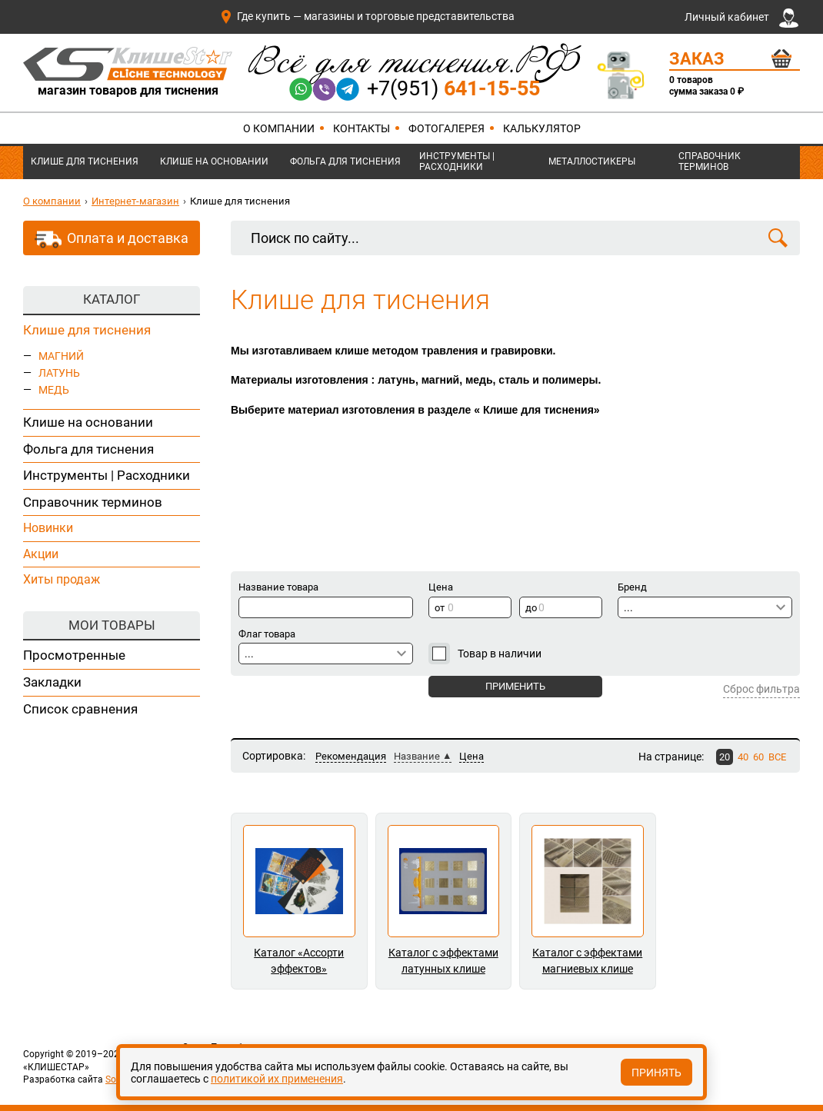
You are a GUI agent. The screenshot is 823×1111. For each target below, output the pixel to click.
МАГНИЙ (61, 356)
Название (417, 756)
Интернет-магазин (135, 201)
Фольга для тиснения (345, 161)
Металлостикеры (591, 161)
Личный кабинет (741, 18)
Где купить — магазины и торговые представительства (367, 16)
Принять (656, 1072)
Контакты (361, 128)
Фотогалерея (446, 128)
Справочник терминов (709, 161)
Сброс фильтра (761, 689)
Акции (40, 554)
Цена (471, 756)
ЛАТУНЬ (59, 373)
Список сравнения (80, 709)
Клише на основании (214, 161)
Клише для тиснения (84, 161)
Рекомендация (350, 756)
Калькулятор (542, 128)
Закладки (52, 682)
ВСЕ (777, 757)
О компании (279, 128)
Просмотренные (74, 655)
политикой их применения (277, 1079)
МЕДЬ (53, 390)
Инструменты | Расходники (457, 161)
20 (724, 757)
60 (758, 757)
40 (743, 757)
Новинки (48, 528)
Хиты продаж (61, 579)
